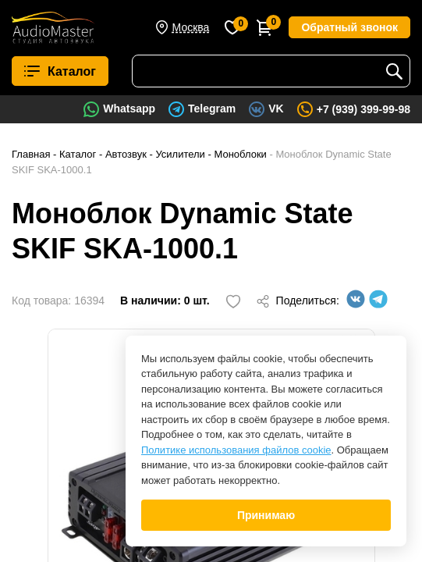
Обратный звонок (349, 27)
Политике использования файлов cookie (236, 450)
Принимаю (266, 515)
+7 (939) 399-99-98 (363, 109)
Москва (191, 27)
